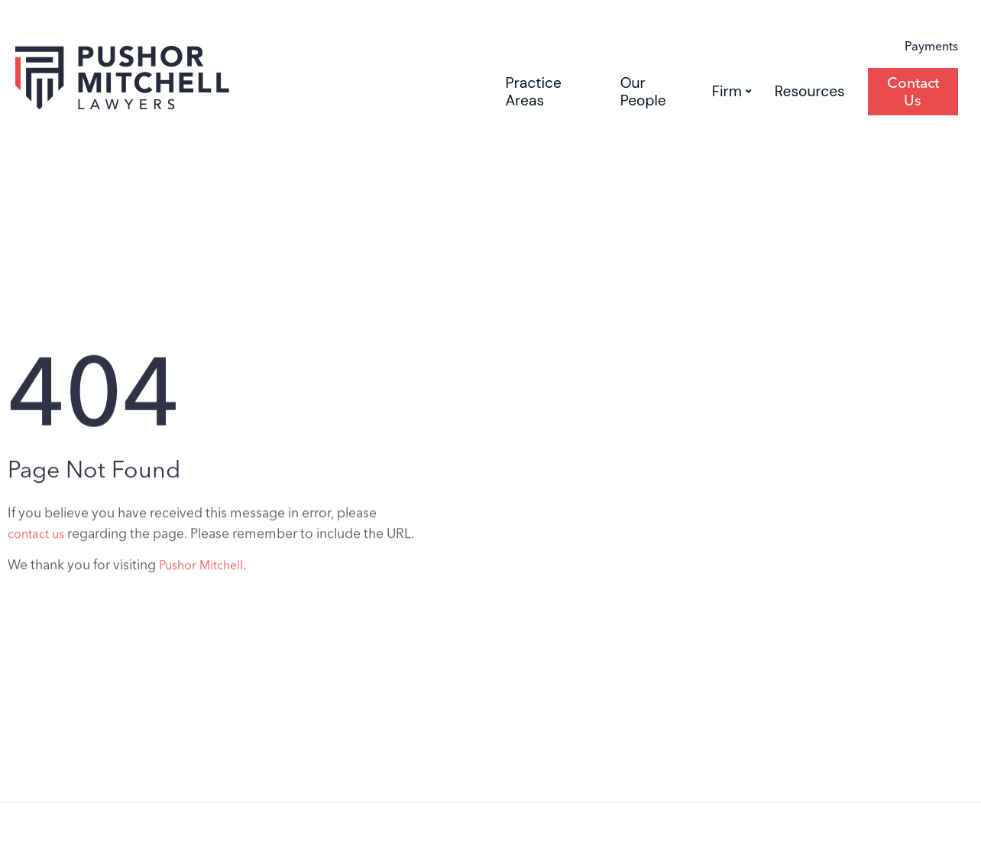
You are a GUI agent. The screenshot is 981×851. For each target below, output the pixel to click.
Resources (810, 91)
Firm (732, 91)
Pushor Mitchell (201, 568)
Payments (931, 46)
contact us (36, 537)
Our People (643, 91)
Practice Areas (534, 91)
